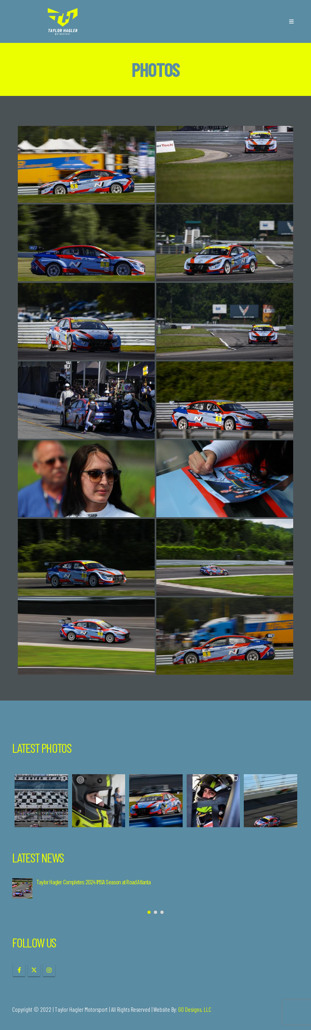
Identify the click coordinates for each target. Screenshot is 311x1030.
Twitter (34, 970)
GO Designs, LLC (194, 1009)
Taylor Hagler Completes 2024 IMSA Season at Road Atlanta (93, 882)
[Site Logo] (62, 21)
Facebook (19, 970)
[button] (291, 21)
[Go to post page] (22, 888)
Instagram (49, 970)
